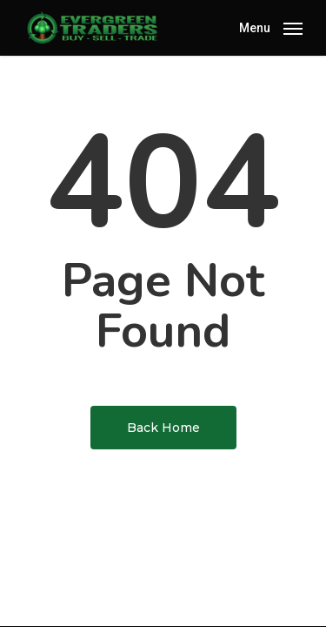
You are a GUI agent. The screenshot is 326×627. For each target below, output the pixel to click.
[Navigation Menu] (271, 27)
